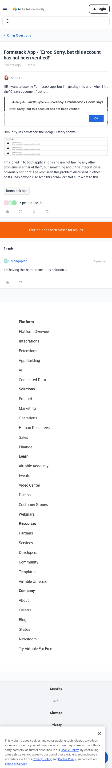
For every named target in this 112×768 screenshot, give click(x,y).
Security (56, 688)
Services (26, 542)
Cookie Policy (70, 755)
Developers (28, 552)
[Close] (99, 739)
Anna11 (16, 77)
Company (27, 590)
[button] (5, 10)
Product (25, 398)
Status (24, 629)
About (24, 600)
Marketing (27, 408)
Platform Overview (34, 331)
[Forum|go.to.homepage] (28, 9)
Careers (25, 610)
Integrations (29, 341)
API (56, 700)
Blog (22, 619)
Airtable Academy (33, 465)
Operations (28, 418)
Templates (27, 571)
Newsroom (28, 639)
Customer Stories (33, 504)
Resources (27, 523)
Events (24, 475)
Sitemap (56, 712)
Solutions (27, 389)
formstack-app (17, 190)
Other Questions (19, 35)
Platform (26, 321)
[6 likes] (24, 202)
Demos (25, 494)
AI (20, 370)
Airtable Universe (33, 581)
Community (28, 562)
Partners (26, 533)
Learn (23, 456)
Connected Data (32, 379)
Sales (23, 437)
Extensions (28, 350)
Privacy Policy (42, 764)
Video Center (29, 485)
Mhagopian (19, 261)
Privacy (56, 724)
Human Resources (34, 427)
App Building (29, 360)
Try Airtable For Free (35, 648)
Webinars (26, 514)
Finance (25, 447)
